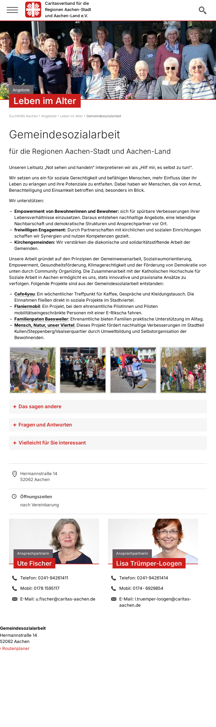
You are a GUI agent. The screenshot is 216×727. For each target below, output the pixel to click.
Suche (203, 10)
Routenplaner (16, 648)
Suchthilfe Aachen (23, 116)
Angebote (49, 116)
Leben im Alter (71, 116)
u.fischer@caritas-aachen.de (65, 599)
